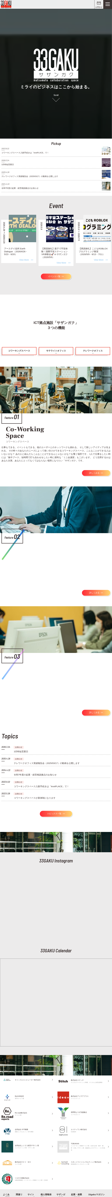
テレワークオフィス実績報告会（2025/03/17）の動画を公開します (44, 756)
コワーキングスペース (19, 349)
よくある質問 (7, 1187)
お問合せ (98, 7)
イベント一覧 (54, 275)
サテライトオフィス (56, 349)
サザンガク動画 (61, 1187)
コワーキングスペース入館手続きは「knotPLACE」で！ (39, 779)
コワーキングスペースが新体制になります (33, 790)
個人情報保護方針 (45, 1187)
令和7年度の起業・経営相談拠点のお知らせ (34, 768)
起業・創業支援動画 (77, 1187)
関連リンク (19, 1187)
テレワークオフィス (93, 349)
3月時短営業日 (20, 745)
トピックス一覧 (54, 805)
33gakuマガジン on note (95, 1187)
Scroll (56, 94)
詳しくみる (95, 470)
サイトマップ (31, 1187)
